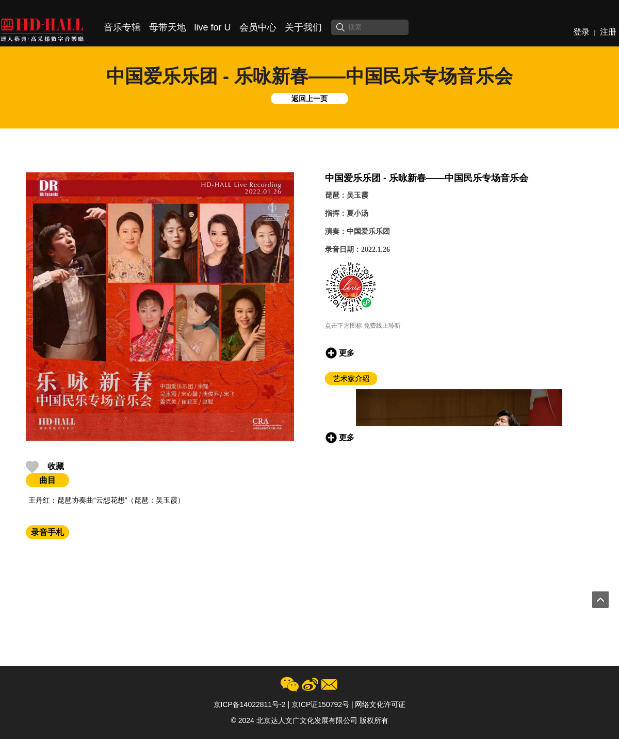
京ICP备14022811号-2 (250, 704)
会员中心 (257, 27)
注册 (608, 31)
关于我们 (303, 27)
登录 (581, 31)
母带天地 (167, 27)
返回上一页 (309, 98)
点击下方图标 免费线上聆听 (363, 325)
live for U (212, 27)
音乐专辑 (122, 27)
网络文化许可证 (380, 704)
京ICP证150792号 (320, 704)
